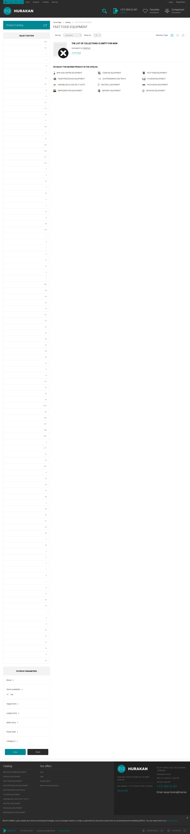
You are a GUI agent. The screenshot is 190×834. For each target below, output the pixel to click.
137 (45, 84)
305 (45, 284)
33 (46, 630)
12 (46, 593)
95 (46, 600)
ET (16, 2)
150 (45, 126)
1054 (45, 405)
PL (21, 2)
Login (171, 2)
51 (46, 454)
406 (45, 41)
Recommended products (49, 785)
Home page (76, 52)
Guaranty (36, 2)
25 (46, 478)
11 (46, 120)
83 (46, 296)
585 (45, 418)
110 (45, 108)
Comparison (178, 9)
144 (45, 411)
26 (46, 527)
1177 (45, 448)
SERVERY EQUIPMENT (109, 90)
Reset (38, 752)
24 (46, 302)
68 (46, 393)
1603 (45, 436)
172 (45, 314)
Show (15, 752)
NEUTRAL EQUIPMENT (109, 84)
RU (11, 2)
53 (46, 533)
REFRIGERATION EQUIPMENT (67, 90)
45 (46, 484)
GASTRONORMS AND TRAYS (112, 78)
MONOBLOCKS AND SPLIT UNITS (69, 84)
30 (46, 357)
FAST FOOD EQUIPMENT (154, 72)
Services (55, 2)
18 (46, 181)
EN (6, 2)
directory (86, 48)
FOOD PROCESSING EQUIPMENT (69, 78)
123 (45, 48)
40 (46, 320)
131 (45, 157)
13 (46, 375)
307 (45, 466)
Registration (180, 2)
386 (45, 430)
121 (45, 102)
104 (45, 145)
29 (46, 545)
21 (46, 132)
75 (46, 606)
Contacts (45, 2)
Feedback (9, 830)
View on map (122, 790)
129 (45, 230)
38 (46, 290)
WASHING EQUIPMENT (153, 90)
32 (46, 345)
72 (46, 139)
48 (46, 339)
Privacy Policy (64, 830)
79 (46, 193)
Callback (123, 12)
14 (46, 363)
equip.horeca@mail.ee (175, 792)
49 (46, 509)
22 (46, 114)
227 (45, 424)
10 (46, 78)
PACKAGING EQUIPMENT (155, 84)
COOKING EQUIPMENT (109, 72)
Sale (41, 776)
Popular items (45, 781)
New (42, 772)
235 (45, 151)
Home (27, 2)
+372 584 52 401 (26, 830)
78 (46, 399)
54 (46, 460)
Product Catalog (26, 25)
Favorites (154, 9)
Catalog (68, 22)
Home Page (57, 22)
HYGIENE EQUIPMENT (153, 78)
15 (46, 490)
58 (46, 223)
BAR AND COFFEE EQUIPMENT (67, 72)
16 (46, 211)
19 (46, 308)
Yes (11, 694)
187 (45, 163)
